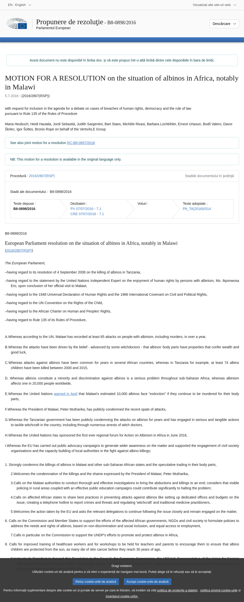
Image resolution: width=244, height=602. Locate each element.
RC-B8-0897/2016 (81, 143)
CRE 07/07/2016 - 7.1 (87, 214)
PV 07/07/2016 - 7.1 (85, 209)
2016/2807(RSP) (42, 176)
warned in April (65, 394)
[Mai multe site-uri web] (214, 5)
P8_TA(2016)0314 (197, 209)
